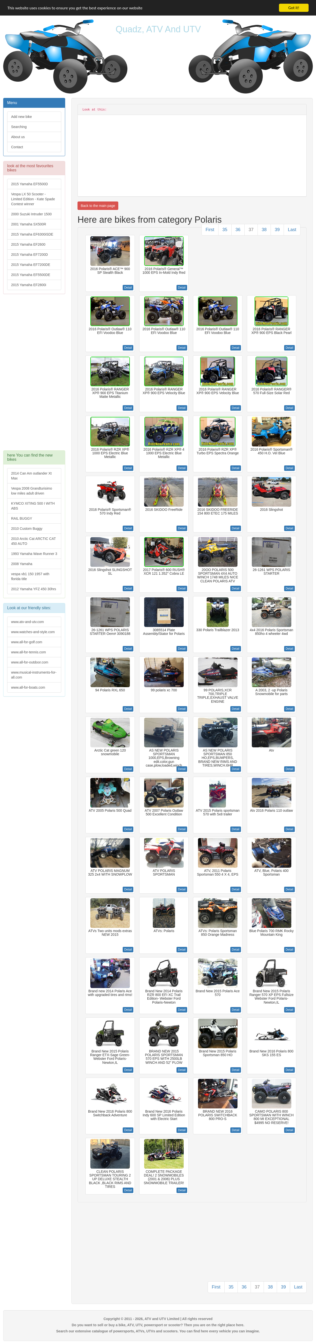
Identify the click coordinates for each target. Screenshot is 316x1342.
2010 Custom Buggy (26, 529)
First (210, 229)
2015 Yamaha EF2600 (28, 244)
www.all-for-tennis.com (28, 652)
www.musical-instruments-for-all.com (34, 674)
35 (224, 229)
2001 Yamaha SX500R (28, 224)
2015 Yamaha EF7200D (29, 255)
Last (292, 229)
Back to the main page (98, 206)
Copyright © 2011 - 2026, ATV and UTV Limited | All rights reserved (158, 1319)
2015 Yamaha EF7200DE (30, 265)
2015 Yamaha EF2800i (28, 285)
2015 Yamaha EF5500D (29, 184)
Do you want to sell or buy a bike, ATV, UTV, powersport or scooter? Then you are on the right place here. (158, 1325)
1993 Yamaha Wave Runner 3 (34, 554)
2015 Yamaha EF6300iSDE (32, 234)
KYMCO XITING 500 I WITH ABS (33, 505)
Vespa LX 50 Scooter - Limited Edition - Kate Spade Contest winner (33, 199)
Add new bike (21, 117)
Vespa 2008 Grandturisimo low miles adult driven (31, 490)
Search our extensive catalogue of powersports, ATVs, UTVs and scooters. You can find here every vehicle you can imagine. (158, 1331)
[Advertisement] (34, 375)
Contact (17, 147)
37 (251, 229)
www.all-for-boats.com (28, 687)
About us (18, 137)
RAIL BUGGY (21, 518)
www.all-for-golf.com (26, 642)
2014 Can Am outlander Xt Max (31, 475)
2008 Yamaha (21, 564)
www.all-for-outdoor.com (29, 662)
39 (277, 229)
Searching (19, 127)
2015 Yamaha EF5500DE (30, 275)
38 (264, 229)
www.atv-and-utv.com (27, 622)
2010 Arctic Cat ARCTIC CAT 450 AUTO (33, 541)
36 (238, 229)
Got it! (293, 7)
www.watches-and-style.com (33, 632)
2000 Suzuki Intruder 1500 (31, 214)
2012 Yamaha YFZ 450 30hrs (33, 589)
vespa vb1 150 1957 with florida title (30, 576)
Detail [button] (128, 287)
